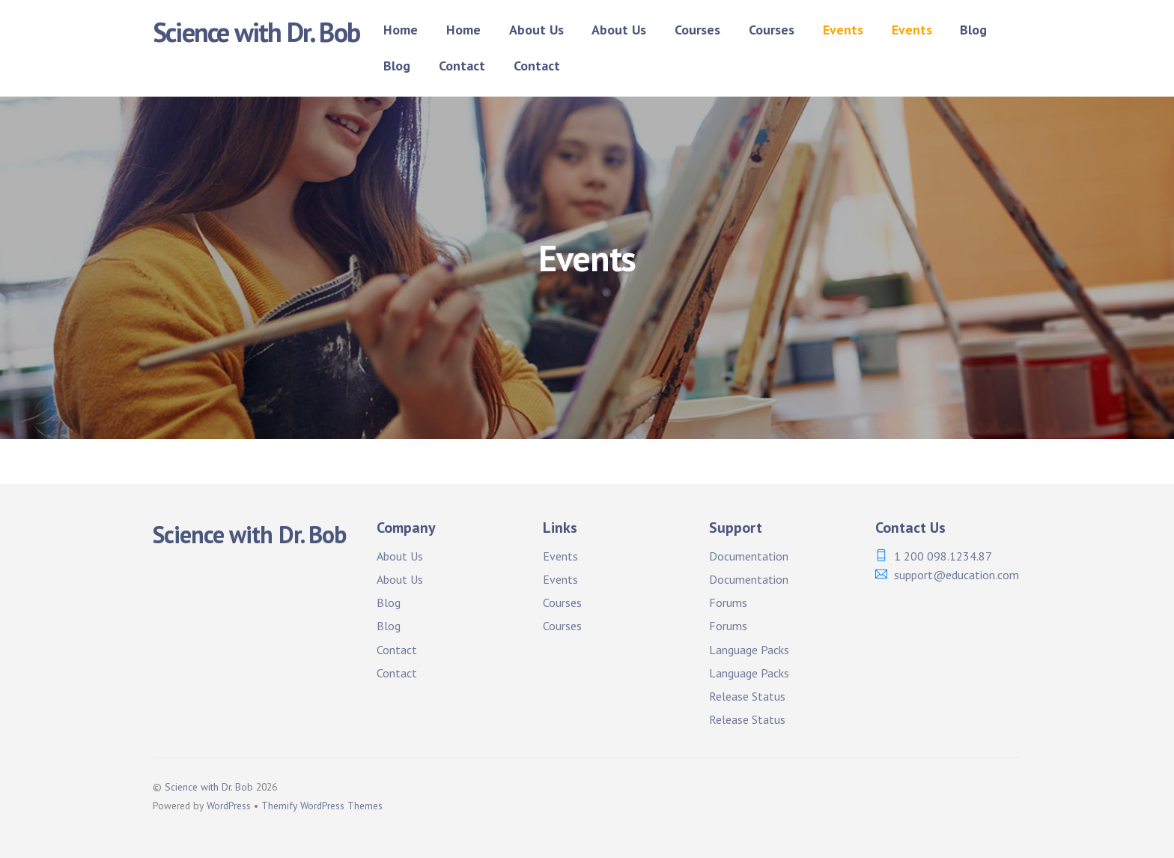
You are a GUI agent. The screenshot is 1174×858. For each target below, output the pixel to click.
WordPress (229, 805)
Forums (728, 602)
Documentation (748, 556)
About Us (536, 29)
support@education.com (956, 574)
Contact (462, 65)
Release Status (747, 696)
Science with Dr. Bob (209, 787)
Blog (973, 29)
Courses (697, 29)
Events (843, 29)
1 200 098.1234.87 (943, 556)
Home (400, 29)
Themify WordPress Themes (322, 805)
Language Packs (749, 649)
